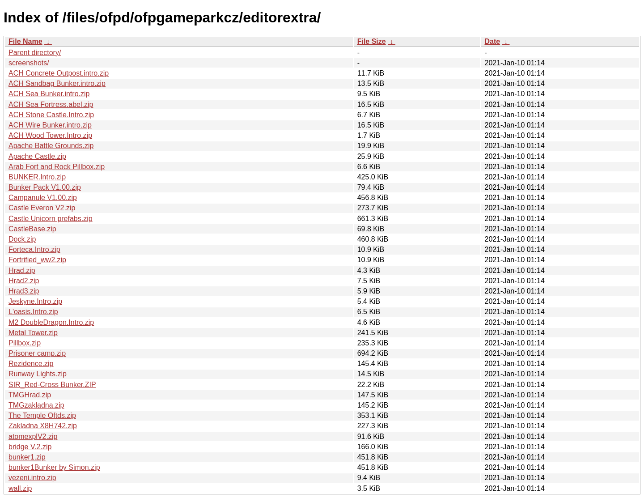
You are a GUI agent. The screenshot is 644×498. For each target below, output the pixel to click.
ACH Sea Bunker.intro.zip (48, 94)
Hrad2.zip (23, 281)
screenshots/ (28, 63)
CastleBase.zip (32, 229)
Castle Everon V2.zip (41, 208)
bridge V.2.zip (29, 447)
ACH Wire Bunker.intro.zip (50, 125)
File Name (25, 41)
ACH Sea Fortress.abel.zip (50, 104)
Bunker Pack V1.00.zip (44, 187)
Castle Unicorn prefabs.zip (50, 218)
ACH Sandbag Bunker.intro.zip (57, 83)
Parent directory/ (34, 52)
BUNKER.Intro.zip (37, 177)
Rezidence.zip (31, 363)
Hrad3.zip (23, 291)
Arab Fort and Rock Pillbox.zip (56, 166)
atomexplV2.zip (32, 436)
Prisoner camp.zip (37, 353)
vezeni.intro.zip (32, 477)
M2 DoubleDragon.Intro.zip (51, 322)
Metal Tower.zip (33, 332)
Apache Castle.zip (37, 156)
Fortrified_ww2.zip (37, 260)
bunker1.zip (27, 457)
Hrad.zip (21, 270)
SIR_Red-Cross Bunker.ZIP (52, 384)
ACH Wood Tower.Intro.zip (50, 135)
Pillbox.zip (24, 343)
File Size (371, 41)
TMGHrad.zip (29, 395)
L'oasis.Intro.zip (33, 311)
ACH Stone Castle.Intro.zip (51, 115)
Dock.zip (22, 239)
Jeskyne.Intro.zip (35, 301)
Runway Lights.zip (37, 374)
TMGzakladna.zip (36, 405)
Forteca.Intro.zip (34, 249)
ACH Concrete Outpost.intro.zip (58, 73)
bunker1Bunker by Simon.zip (54, 467)
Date (492, 41)
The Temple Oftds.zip (42, 415)
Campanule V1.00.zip (42, 197)
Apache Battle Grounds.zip (50, 145)
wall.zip (20, 488)
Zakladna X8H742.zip (42, 426)
